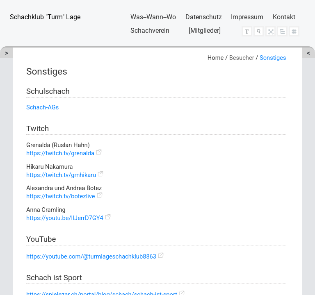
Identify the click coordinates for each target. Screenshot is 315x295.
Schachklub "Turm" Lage (45, 17)
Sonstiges (273, 57)
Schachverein (149, 30)
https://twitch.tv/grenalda (60, 153)
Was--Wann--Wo (153, 17)
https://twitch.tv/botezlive (60, 196)
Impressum (247, 17)
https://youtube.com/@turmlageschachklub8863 (91, 256)
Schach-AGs (42, 107)
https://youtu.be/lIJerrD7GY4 (64, 218)
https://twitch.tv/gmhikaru (61, 175)
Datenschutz (203, 17)
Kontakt (284, 17)
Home (216, 57)
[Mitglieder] (205, 30)
